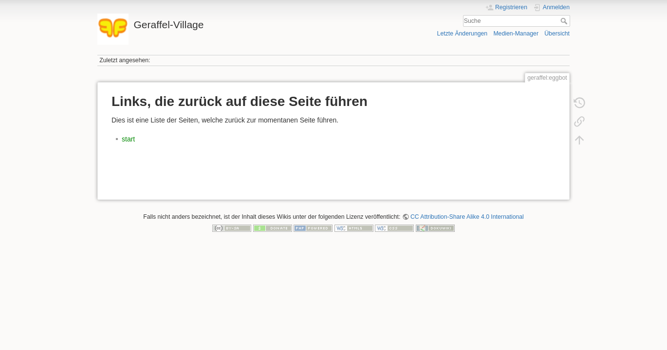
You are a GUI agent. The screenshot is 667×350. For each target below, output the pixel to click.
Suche (565, 21)
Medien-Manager (515, 33)
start (128, 139)
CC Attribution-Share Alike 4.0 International (467, 216)
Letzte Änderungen (462, 33)
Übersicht (557, 33)
